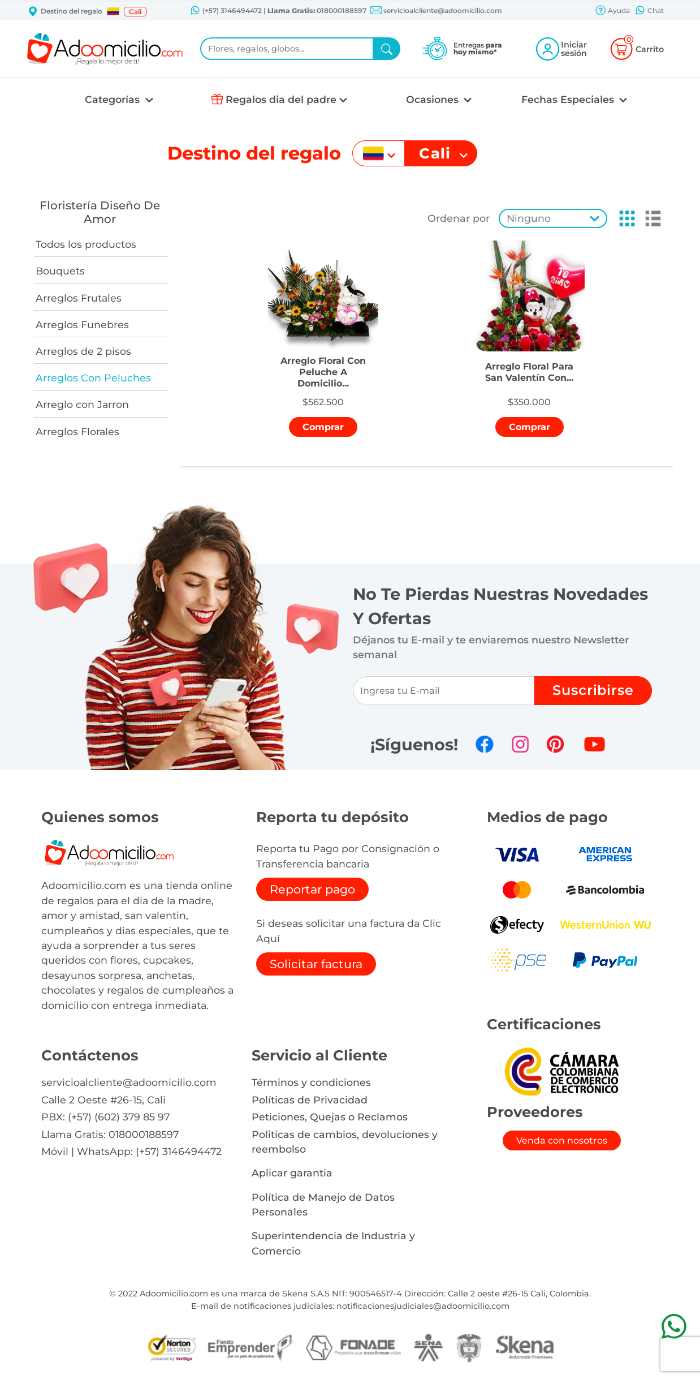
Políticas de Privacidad (310, 1100)
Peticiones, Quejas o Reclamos (330, 1117)
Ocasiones (433, 99)
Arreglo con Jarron (82, 404)
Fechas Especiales (569, 99)
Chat (649, 11)
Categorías (113, 99)
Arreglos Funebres (82, 324)
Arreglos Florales (77, 431)
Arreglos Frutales (79, 298)
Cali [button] (135, 11)
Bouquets (60, 271)
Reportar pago (312, 889)
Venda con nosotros (561, 1140)
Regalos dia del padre (281, 99)
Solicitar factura (316, 964)
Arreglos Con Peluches (93, 378)
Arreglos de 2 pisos (83, 351)
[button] (113, 11)
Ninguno (529, 218)
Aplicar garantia (292, 1173)
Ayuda (612, 11)
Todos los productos (86, 244)
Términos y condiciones (311, 1082)
